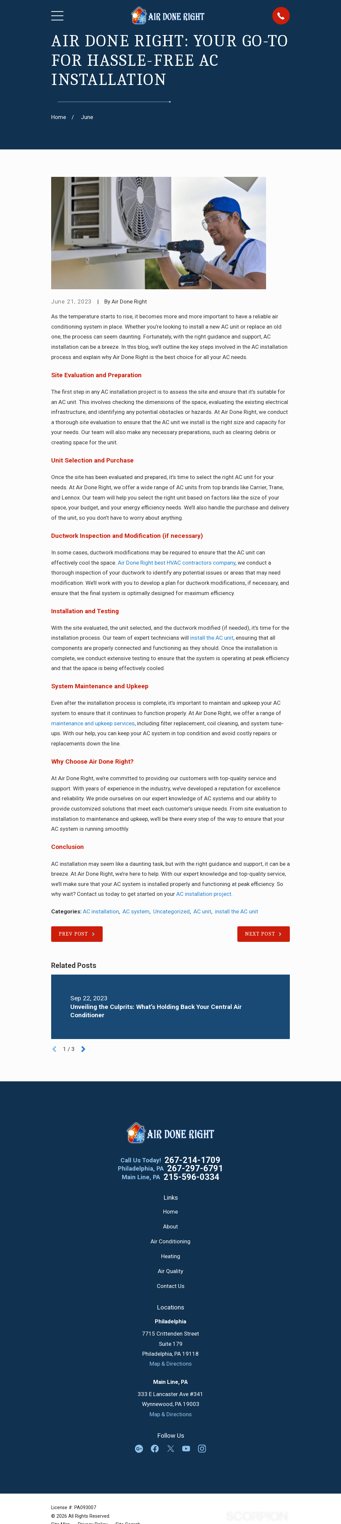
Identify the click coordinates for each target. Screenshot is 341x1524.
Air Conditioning (170, 1241)
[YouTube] (186, 1449)
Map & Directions (171, 1363)
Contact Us (171, 1286)
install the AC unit (211, 637)
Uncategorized (171, 911)
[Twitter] (171, 1449)
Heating (170, 1256)
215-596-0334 (191, 1177)
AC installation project (203, 894)
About (170, 1226)
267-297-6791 (195, 1168)
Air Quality (170, 1271)
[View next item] (83, 1049)
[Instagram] (202, 1449)
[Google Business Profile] (139, 1449)
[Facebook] (155, 1449)
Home (170, 1211)
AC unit (202, 911)
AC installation (101, 911)
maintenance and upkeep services (93, 723)
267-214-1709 (192, 1160)
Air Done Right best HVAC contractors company (176, 562)
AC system (136, 911)
